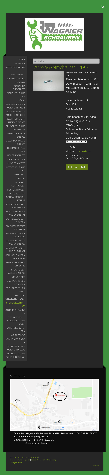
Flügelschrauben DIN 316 (15, 132)
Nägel (21, 182)
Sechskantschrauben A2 (15, 239)
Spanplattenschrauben (16, 287)
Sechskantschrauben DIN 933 (15, 246)
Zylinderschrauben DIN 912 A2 (16, 352)
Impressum (13, 461)
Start (21, 63)
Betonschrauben (15, 73)
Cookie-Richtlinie (45, 464)
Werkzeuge (18, 339)
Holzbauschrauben (15, 154)
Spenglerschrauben (15, 294)
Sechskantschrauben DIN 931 (15, 254)
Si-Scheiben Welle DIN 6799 (16, 275)
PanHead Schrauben (18, 188)
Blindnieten (18, 78)
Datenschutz (34, 464)
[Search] (66, 65)
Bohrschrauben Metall (16, 84)
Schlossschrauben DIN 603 (15, 210)
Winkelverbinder (15, 345)
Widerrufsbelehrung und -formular (28, 461)
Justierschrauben (15, 173)
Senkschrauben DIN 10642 (15, 268)
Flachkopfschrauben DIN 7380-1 (15, 110)
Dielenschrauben (15, 99)
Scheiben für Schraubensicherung (15, 201)
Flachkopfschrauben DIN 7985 (15, 125)
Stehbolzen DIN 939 (15, 308)
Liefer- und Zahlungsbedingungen (20, 464)
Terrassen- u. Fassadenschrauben (15, 324)
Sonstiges (18, 281)
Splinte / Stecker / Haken (15, 301)
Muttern (19, 178)
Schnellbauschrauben (15, 224)
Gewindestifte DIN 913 (16, 139)
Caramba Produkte (19, 92)
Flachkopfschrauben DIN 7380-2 (15, 117)
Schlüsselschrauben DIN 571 (15, 217)
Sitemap (53, 464)
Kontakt (20, 67)
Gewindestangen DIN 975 (15, 146)
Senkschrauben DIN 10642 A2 (15, 261)
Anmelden (96, 469)
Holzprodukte (16, 159)
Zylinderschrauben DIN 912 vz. (15, 359)
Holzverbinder (15, 163)
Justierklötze (16, 167)
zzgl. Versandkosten (82, 155)
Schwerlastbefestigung (15, 232)
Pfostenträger (15, 194)
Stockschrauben (15, 316)
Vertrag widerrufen (16, 466)
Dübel (21, 104)
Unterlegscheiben (15, 334)
